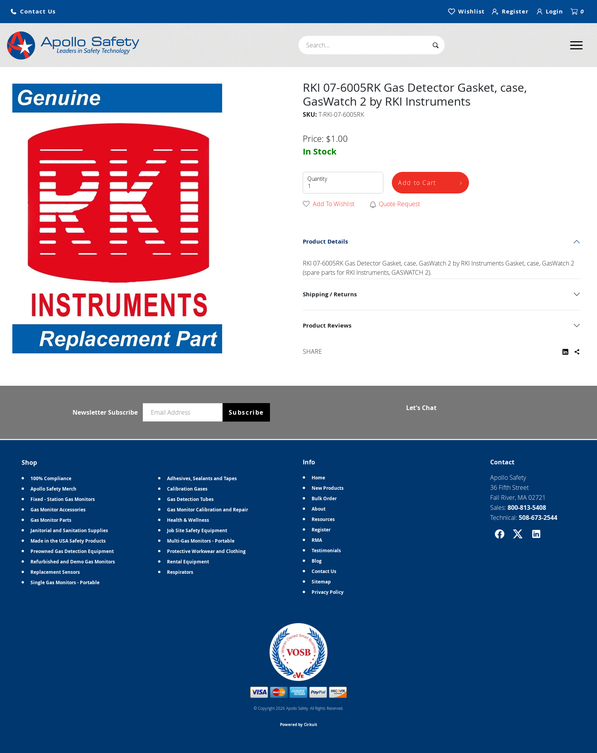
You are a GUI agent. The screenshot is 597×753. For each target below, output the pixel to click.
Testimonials (326, 550)
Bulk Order (324, 498)
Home (318, 477)
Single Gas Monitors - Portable (65, 582)
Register (321, 529)
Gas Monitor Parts (50, 520)
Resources (323, 519)
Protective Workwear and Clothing (206, 551)
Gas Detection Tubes (190, 499)
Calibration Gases (187, 489)
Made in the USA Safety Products (68, 541)
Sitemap (321, 581)
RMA (317, 540)
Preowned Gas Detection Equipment (72, 551)
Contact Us (324, 571)
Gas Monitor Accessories (58, 509)
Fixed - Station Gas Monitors (62, 499)
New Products (328, 488)
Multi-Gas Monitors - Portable (200, 541)
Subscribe (246, 412)
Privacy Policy (328, 592)
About (318, 509)
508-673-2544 (538, 517)
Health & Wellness (188, 520)
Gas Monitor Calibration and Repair (207, 509)
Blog (317, 561)
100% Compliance (50, 478)
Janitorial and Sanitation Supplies (69, 530)
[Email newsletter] (184, 412)
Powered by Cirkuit (298, 724)
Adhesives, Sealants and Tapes (202, 478)
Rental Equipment (188, 561)
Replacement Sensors (55, 572)
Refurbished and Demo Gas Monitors (72, 561)
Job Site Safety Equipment (197, 530)
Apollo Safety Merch (53, 489)
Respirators (180, 572)
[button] (33, 11)
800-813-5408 (527, 507)
